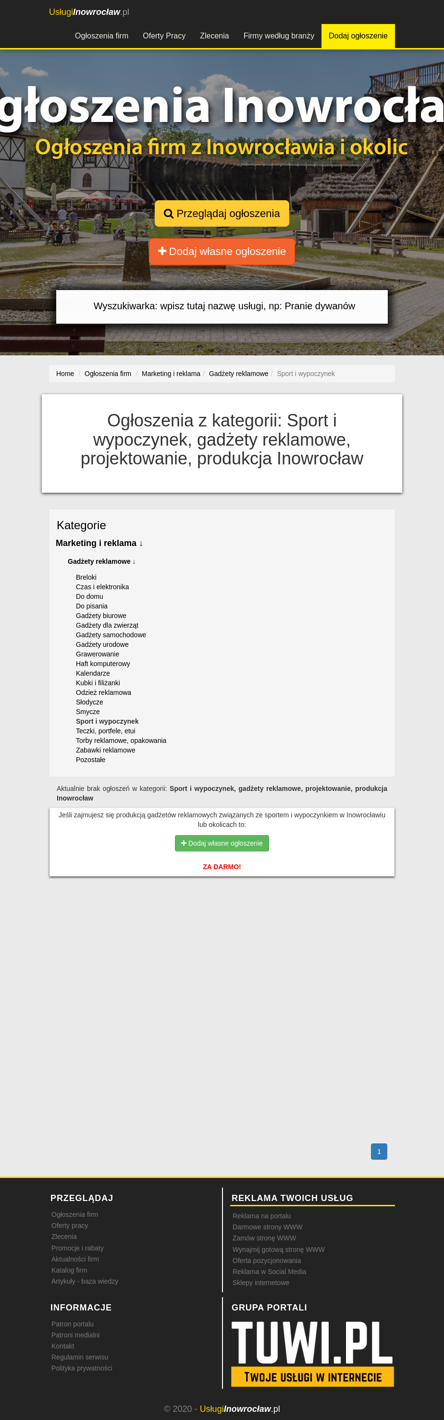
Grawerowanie (97, 654)
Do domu (89, 596)
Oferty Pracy (164, 36)
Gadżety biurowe (101, 615)
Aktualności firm (75, 1259)
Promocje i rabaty (77, 1248)
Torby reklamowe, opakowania (121, 740)
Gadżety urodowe (102, 644)
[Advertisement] (222, 925)
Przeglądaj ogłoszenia (222, 213)
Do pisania (92, 606)
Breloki (86, 577)
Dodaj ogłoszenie (358, 36)
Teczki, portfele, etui (106, 731)
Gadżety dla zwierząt (107, 625)
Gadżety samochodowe (111, 635)
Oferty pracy (69, 1225)
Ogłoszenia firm (101, 36)
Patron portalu (72, 1324)
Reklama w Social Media (269, 1271)
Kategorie (81, 525)
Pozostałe (90, 760)
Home (65, 373)
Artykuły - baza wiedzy (84, 1281)
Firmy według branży (279, 36)
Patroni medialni (75, 1335)
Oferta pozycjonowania (267, 1260)
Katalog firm (69, 1270)
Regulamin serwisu (79, 1357)
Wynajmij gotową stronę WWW (279, 1249)
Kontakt (62, 1346)
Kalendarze (93, 673)
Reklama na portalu (262, 1216)
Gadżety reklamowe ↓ (102, 561)
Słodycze (89, 702)
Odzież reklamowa (103, 692)
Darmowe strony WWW (267, 1227)
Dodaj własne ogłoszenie (222, 251)
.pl (89, 12)
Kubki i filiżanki (98, 683)
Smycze (88, 712)
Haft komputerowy (103, 664)
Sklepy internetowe (261, 1282)
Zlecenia (214, 36)
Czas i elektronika (102, 587)
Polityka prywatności (81, 1368)
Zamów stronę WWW (264, 1238)
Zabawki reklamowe (106, 750)
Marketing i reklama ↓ (99, 543)
